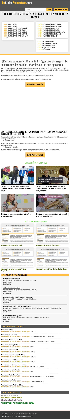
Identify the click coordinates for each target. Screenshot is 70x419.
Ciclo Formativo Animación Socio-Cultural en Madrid (48, 245)
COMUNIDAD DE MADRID (46, 41)
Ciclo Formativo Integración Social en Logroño (11, 245)
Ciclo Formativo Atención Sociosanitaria (10, 375)
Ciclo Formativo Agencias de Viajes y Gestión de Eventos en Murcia (51, 269)
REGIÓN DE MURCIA (44, 49)
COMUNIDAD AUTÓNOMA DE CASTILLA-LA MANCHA (16, 37)
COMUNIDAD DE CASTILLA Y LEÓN (48, 36)
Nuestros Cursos (14, 413)
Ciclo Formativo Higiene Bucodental (9, 350)
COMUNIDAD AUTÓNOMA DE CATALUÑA (49, 24)
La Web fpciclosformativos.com (26, 413)
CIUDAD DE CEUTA (10, 24)
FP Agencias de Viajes (21, 68)
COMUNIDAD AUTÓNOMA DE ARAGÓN (15, 30)
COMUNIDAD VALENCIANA (46, 45)
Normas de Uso (5, 413)
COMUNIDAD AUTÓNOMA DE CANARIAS (15, 32)
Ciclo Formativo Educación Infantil (9, 335)
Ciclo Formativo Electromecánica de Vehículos (12, 340)
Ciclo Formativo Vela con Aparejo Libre (9, 396)
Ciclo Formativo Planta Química (11, 400)
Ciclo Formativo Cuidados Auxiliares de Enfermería (12, 385)
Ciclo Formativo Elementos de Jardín (11, 398)
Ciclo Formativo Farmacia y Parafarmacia (10, 345)
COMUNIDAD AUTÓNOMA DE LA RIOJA (49, 30)
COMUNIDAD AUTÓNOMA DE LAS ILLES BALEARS (51, 32)
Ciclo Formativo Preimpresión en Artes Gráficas (17, 402)
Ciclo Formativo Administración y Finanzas (12, 316)
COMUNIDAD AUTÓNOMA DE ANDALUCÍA (15, 28)
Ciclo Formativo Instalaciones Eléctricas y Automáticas (13, 365)
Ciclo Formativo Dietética (7, 330)
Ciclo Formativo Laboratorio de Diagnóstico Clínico (12, 355)
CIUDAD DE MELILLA (10, 26)
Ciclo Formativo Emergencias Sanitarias (10, 370)
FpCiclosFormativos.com (12, 416)
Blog (36, 413)
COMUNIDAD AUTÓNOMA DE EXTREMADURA (50, 26)
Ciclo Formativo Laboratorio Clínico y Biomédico (12, 360)
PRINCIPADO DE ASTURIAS (46, 47)
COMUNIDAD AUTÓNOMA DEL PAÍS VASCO (50, 34)
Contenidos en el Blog (61, 9)
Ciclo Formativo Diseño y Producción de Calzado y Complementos (17, 297)
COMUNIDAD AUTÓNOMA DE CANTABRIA (15, 34)
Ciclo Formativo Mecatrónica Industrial (11, 278)
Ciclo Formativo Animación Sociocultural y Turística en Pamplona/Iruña (13, 270)
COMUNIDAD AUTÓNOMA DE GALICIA (49, 28)
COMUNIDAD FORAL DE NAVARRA (48, 43)
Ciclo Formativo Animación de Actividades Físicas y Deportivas (17, 306)
